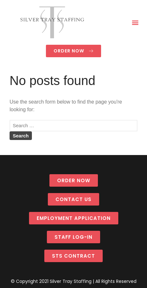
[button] (135, 22)
